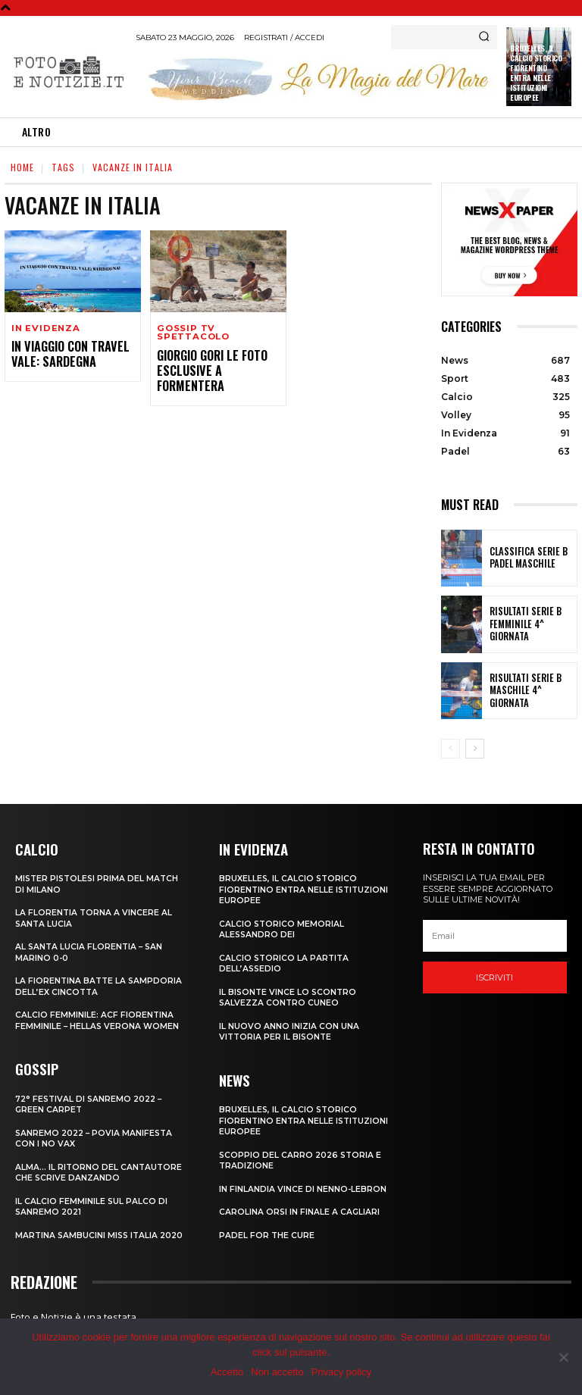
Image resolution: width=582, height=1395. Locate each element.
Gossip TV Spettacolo (192, 332)
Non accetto (277, 1372)
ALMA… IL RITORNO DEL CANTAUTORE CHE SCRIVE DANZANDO (99, 1167)
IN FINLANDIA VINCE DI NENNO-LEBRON (303, 1184)
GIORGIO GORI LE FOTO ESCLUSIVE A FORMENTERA (218, 362)
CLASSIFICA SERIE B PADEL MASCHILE (522, 557)
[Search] (484, 37)
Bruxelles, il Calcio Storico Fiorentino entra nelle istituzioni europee (536, 72)
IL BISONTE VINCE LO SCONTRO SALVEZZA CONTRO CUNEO (289, 995)
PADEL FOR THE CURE (267, 1230)
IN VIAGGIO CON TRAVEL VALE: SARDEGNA (65, 353)
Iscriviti (494, 977)
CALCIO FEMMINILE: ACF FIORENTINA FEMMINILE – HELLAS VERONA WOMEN (98, 1018)
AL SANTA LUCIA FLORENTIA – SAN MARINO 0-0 (90, 951)
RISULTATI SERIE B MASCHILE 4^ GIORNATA (530, 690)
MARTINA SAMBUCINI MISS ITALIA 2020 (101, 1230)
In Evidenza (44, 328)
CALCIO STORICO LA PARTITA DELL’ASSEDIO (285, 961)
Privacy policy (341, 1372)
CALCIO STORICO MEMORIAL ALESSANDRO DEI (282, 927)
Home (22, 167)
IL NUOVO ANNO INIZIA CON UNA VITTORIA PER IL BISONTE (289, 1029)
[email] (495, 936)
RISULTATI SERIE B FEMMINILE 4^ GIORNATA (531, 624)
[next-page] (474, 748)
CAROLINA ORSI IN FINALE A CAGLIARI (300, 1207)
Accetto (227, 1372)
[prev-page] (450, 748)
